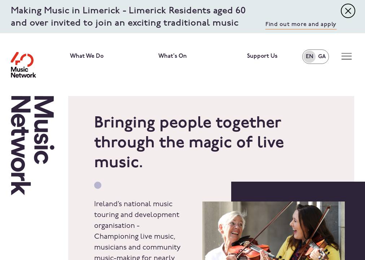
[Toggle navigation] (348, 11)
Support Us (262, 56)
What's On (172, 56)
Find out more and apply (301, 24)
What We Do (87, 56)
